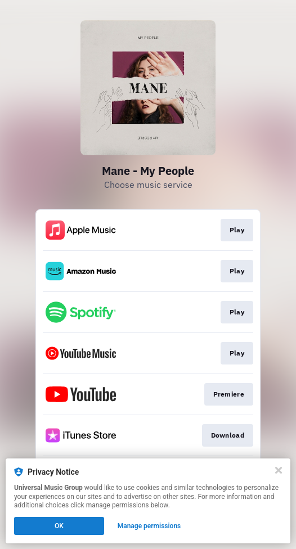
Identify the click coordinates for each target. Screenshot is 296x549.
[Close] (279, 470)
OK (59, 526)
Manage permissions (149, 526)
